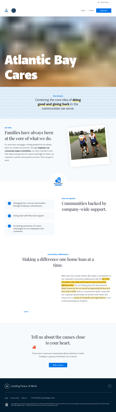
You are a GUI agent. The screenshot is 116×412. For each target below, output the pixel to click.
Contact (91, 11)
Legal (6, 398)
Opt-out (24, 398)
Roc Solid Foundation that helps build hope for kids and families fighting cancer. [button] (85, 282)
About (83, 11)
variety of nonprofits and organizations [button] (90, 298)
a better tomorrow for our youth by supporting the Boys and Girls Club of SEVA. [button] (85, 288)
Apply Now (103, 11)
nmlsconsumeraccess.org (39, 405)
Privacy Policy (14, 398)
